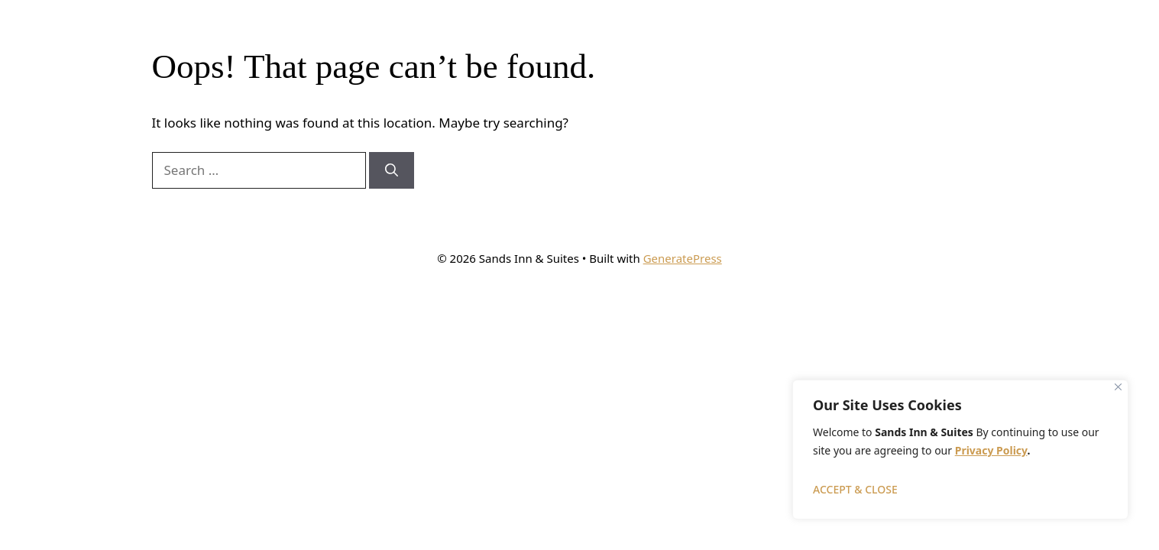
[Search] (391, 170)
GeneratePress (682, 258)
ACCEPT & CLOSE (855, 489)
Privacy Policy (991, 450)
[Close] (1118, 386)
